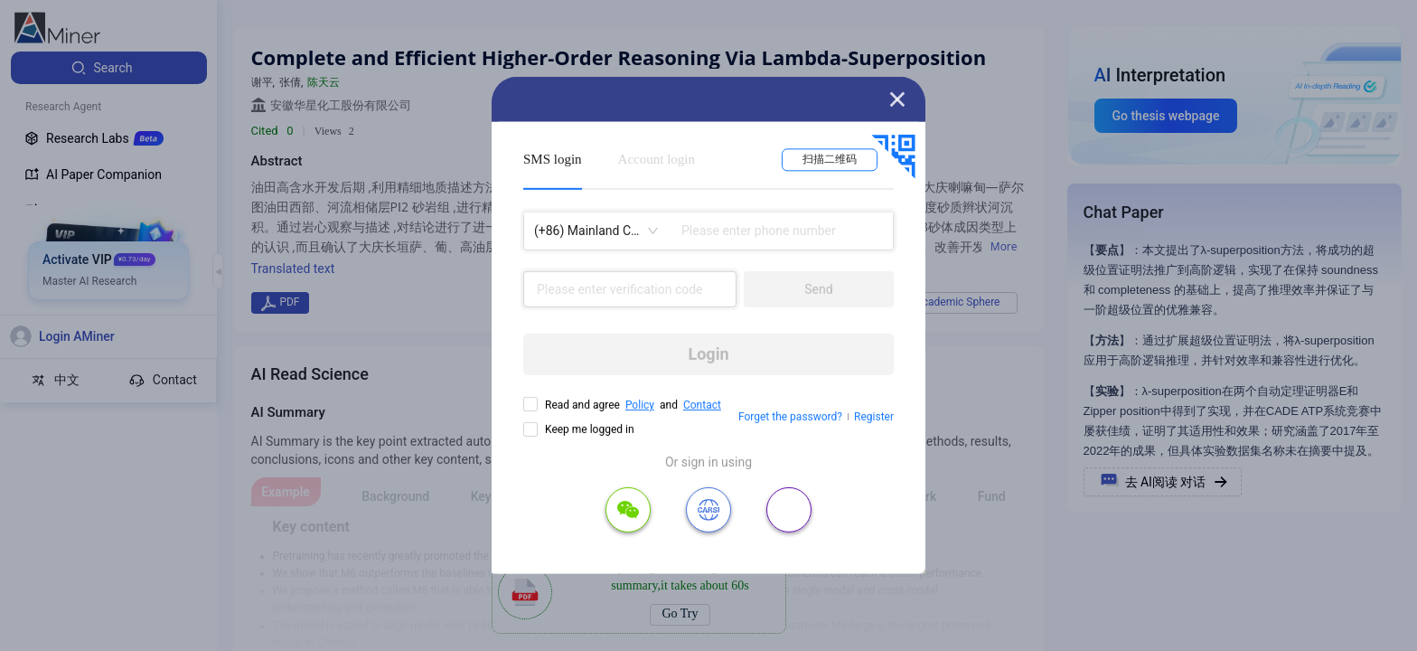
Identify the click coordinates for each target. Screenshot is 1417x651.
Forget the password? (790, 416)
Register (874, 416)
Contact (702, 405)
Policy (639, 405)
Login (708, 353)
